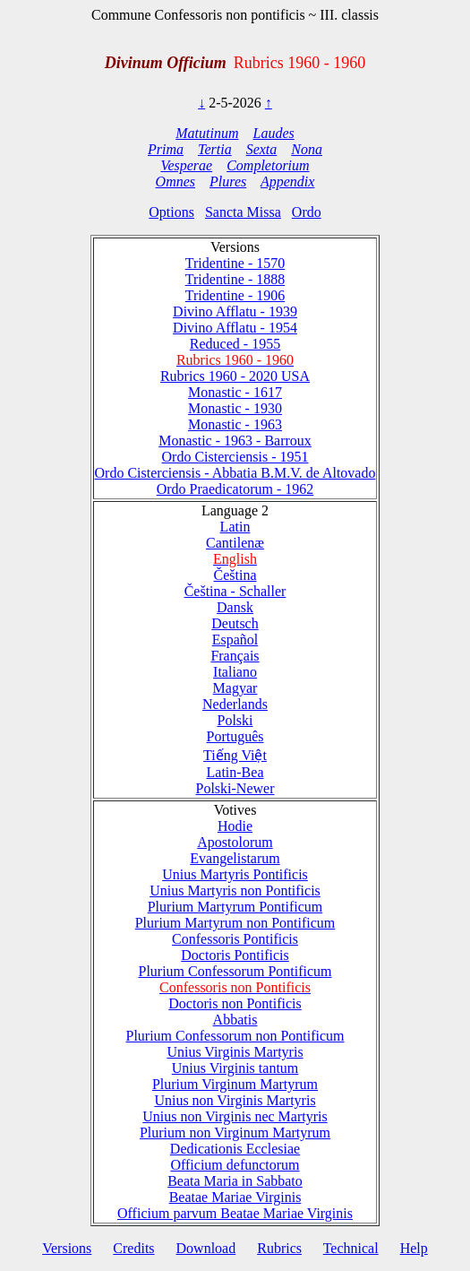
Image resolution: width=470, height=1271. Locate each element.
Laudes (273, 133)
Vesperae (186, 165)
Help (414, 1248)
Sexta (262, 149)
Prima (166, 149)
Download (206, 1248)
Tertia (215, 149)
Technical (351, 1248)
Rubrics (279, 1248)
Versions (66, 1248)
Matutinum (206, 133)
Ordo (306, 212)
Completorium (267, 165)
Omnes (175, 181)
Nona (306, 149)
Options (171, 212)
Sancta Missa (243, 212)
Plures (227, 181)
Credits (133, 1248)
